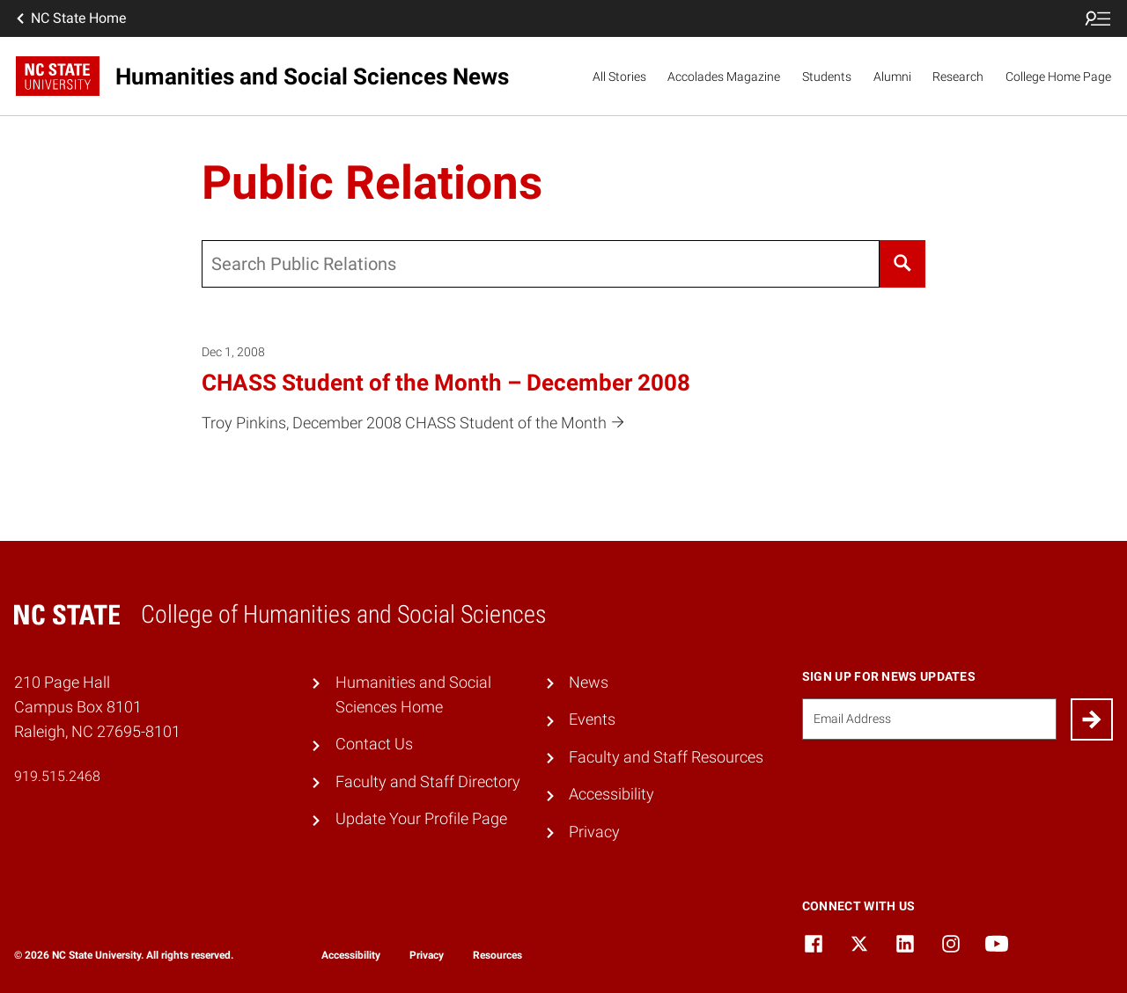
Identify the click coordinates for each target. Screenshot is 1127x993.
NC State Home (69, 18)
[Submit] (1092, 719)
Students (826, 76)
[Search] (902, 264)
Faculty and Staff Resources (666, 757)
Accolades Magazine (723, 76)
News (588, 682)
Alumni (892, 76)
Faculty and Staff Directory (427, 782)
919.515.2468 (57, 776)
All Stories (619, 76)
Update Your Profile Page (421, 819)
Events (592, 719)
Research (957, 76)
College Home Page (1058, 76)
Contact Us (374, 744)
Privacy (594, 832)
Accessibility (611, 794)
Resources (497, 955)
